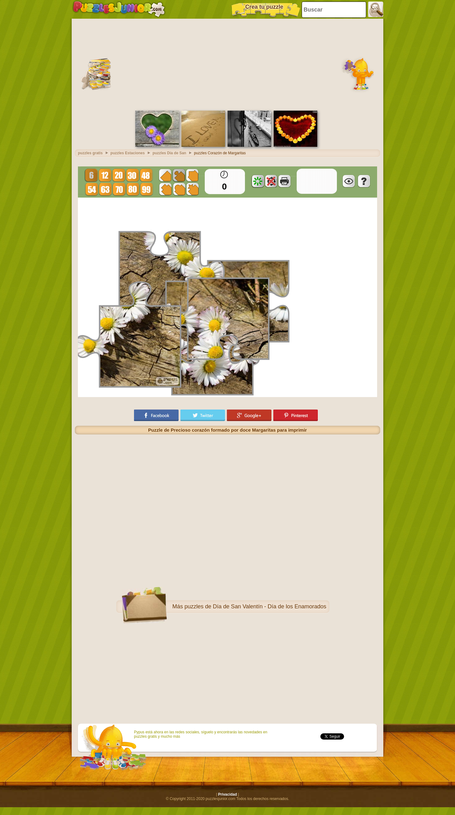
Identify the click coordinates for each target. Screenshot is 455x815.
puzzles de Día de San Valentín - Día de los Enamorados (255, 606)
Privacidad (227, 794)
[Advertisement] (227, 64)
